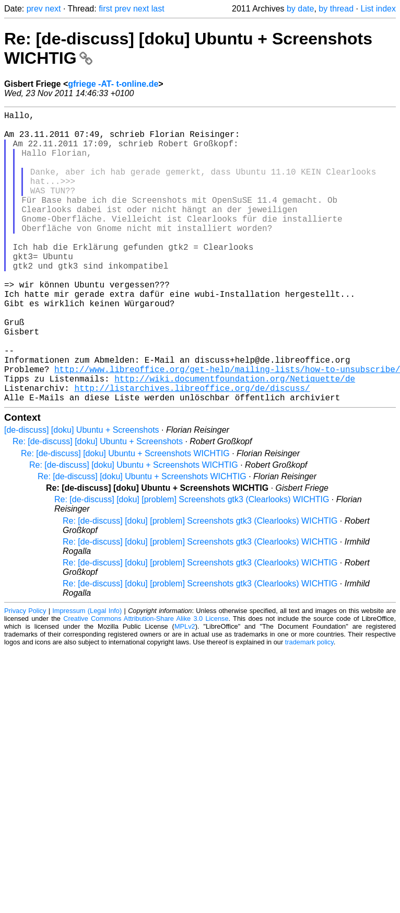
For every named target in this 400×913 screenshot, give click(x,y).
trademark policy (309, 707)
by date (300, 8)
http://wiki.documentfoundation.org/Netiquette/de (234, 439)
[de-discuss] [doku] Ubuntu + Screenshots (81, 494)
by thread (336, 8)
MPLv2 (184, 691)
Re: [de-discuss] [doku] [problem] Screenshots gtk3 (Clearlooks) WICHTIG (191, 564)
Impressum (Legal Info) (87, 675)
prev (35, 8)
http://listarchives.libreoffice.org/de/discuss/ (192, 450)
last (157, 8)
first (105, 8)
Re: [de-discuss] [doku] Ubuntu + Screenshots (98, 506)
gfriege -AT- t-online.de (113, 83)
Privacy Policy (25, 675)
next (53, 8)
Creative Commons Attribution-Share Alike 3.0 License (145, 683)
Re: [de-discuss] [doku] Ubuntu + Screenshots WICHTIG (125, 518)
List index (378, 8)
